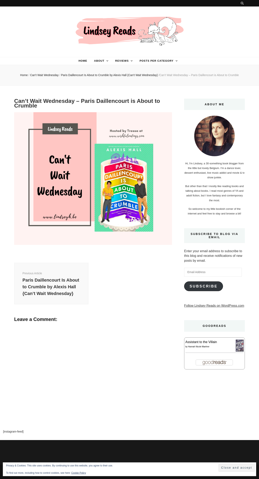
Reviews (122, 60)
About (99, 60)
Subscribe (204, 286)
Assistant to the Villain (201, 342)
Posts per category (157, 60)
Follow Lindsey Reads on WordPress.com (214, 305)
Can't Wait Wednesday (44, 75)
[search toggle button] (242, 3)
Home (83, 60)
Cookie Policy (78, 472)
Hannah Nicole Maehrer (198, 347)
